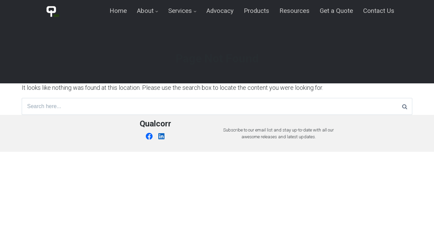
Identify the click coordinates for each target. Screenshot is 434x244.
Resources (294, 11)
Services (180, 11)
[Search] (404, 106)
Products (256, 11)
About (145, 11)
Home (118, 11)
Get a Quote (336, 11)
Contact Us (378, 11)
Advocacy (220, 11)
